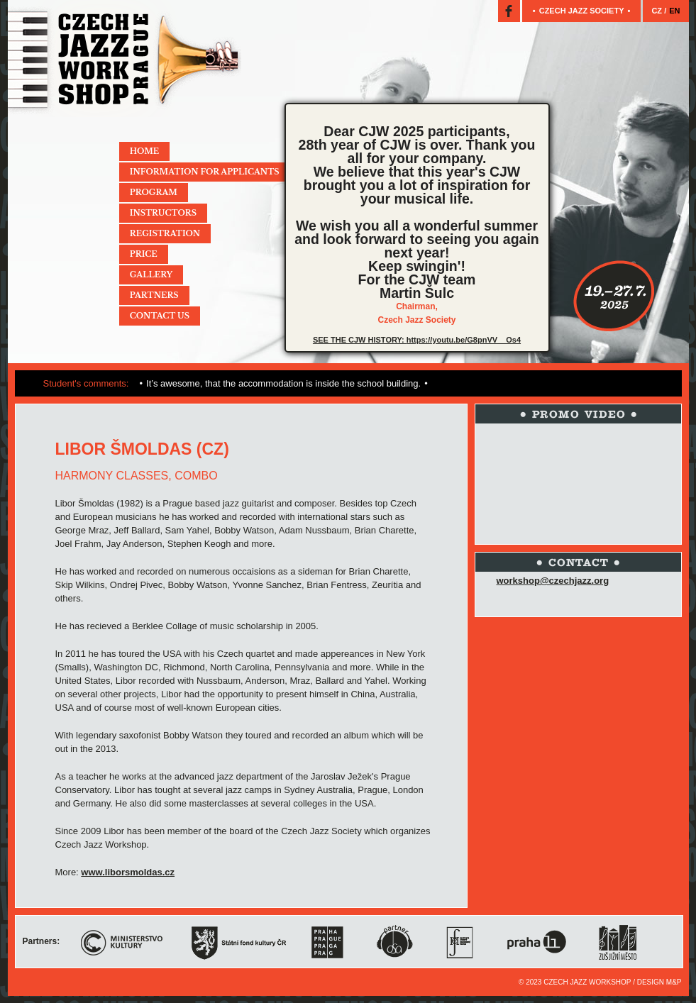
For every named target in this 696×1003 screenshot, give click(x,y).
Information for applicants (205, 172)
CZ (657, 10)
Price (144, 254)
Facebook (509, 11)
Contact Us (159, 316)
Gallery (151, 274)
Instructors (163, 213)
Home (145, 151)
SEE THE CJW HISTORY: (360, 340)
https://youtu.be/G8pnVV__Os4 (464, 340)
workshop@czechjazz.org (553, 580)
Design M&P (659, 982)
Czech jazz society (581, 10)
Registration (165, 233)
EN (674, 10)
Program (153, 192)
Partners (154, 295)
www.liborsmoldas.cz (128, 872)
